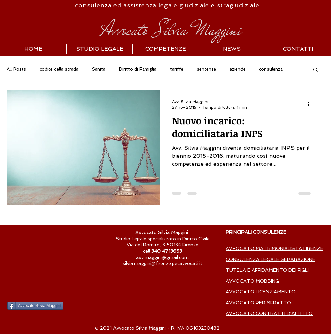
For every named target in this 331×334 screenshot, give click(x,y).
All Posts (16, 69)
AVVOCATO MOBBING (252, 281)
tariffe (176, 69)
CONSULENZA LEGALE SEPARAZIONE (270, 259)
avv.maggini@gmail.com (162, 257)
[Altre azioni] (311, 104)
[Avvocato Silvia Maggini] (35, 306)
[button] (315, 70)
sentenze (206, 69)
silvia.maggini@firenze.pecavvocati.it (162, 263)
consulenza (271, 69)
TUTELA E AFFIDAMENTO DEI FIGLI (267, 270)
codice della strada (59, 69)
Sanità (98, 69)
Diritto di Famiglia (137, 69)
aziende (238, 69)
